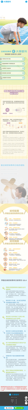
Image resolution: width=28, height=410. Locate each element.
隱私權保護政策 (12, 401)
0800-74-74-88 (14, 397)
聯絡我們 (16, 401)
